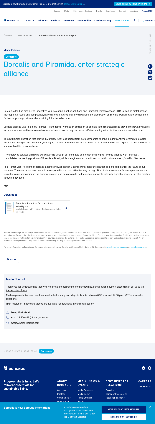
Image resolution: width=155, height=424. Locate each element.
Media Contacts (85, 390)
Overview (61, 390)
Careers (145, 381)
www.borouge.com (138, 247)
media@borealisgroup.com (25, 323)
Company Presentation (116, 394)
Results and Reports (115, 398)
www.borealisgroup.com (117, 247)
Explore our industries (123, 417)
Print (11, 259)
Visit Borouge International (123, 409)
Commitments (64, 398)
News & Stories (25, 35)
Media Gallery (84, 394)
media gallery (86, 303)
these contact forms (16, 290)
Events (81, 401)
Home (8, 35)
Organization (63, 401)
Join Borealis (144, 386)
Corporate (11, 56)
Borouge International (74, 4)
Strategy (61, 394)
